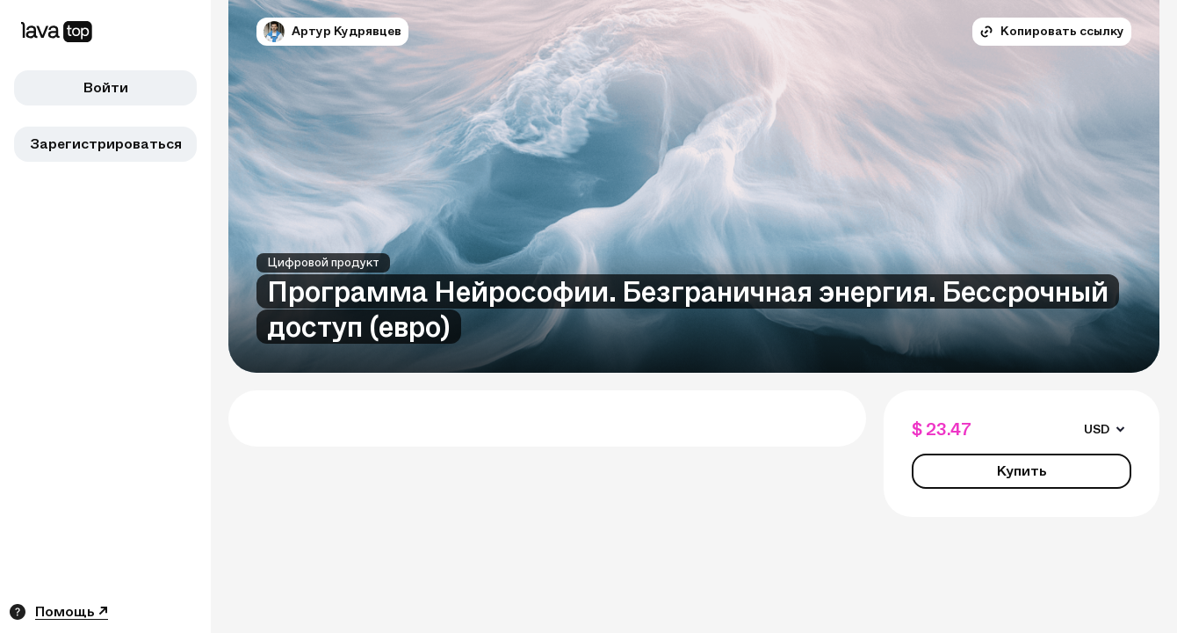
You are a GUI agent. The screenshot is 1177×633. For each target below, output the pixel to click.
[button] (274, 31)
